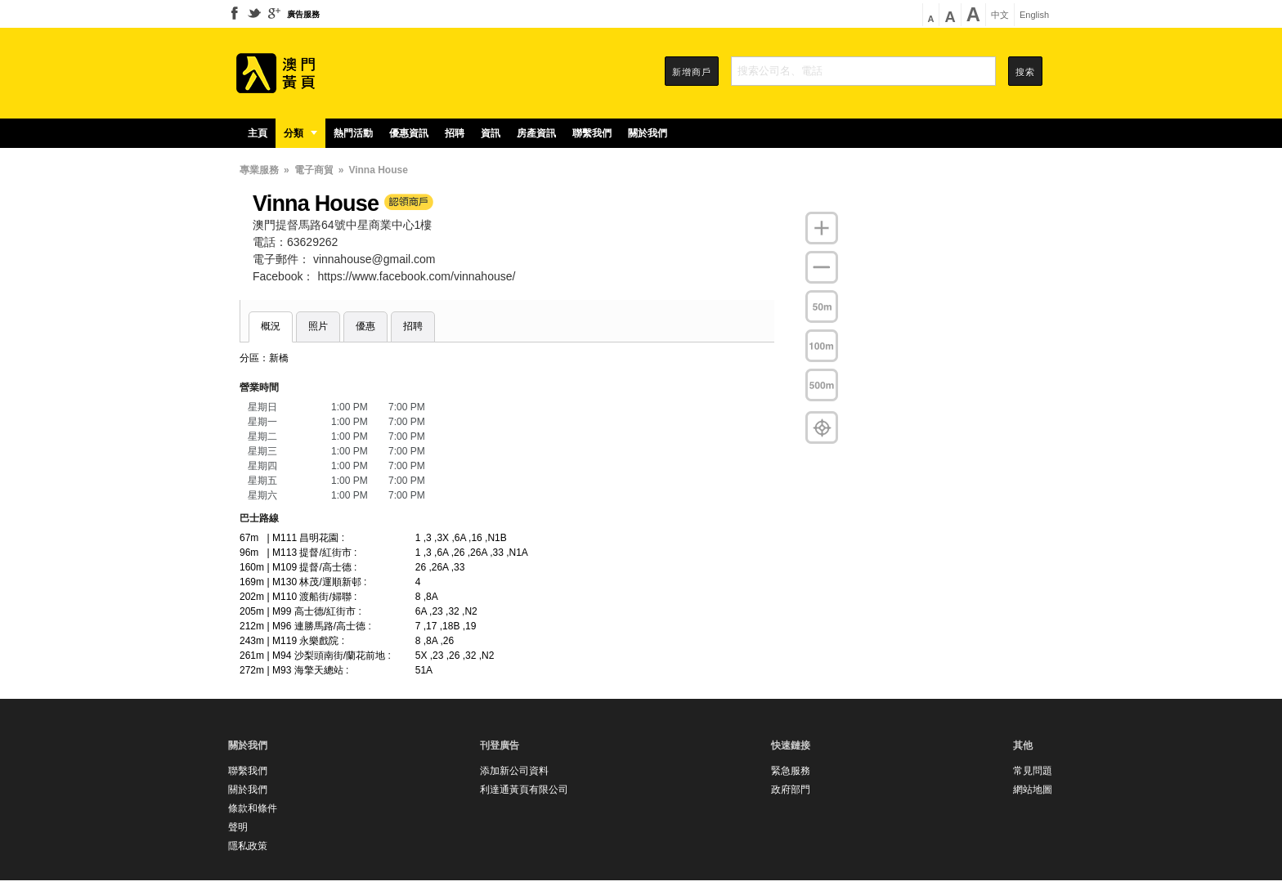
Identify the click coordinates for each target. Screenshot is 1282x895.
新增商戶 (691, 72)
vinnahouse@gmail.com (374, 259)
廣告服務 (303, 14)
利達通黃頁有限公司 (524, 789)
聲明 (238, 827)
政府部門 (790, 789)
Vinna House (377, 170)
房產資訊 (536, 133)
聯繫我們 (592, 133)
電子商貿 (314, 170)
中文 (1000, 15)
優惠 (365, 326)
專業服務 (259, 170)
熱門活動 (353, 133)
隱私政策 (247, 846)
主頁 (257, 133)
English (1034, 15)
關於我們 (647, 133)
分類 (300, 133)
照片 (318, 326)
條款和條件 (252, 808)
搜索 (1025, 72)
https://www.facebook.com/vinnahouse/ (416, 276)
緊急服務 (790, 770)
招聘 (454, 133)
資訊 (490, 133)
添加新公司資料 (514, 770)
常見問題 (1032, 770)
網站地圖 (1032, 789)
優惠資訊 (408, 133)
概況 (270, 326)
